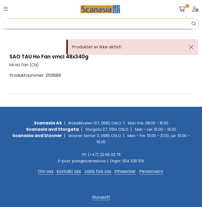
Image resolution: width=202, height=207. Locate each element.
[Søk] (97, 24)
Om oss (45, 171)
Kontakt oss (68, 171)
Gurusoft (101, 197)
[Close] (191, 47)
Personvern (151, 171)
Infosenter (125, 171)
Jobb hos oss (97, 171)
